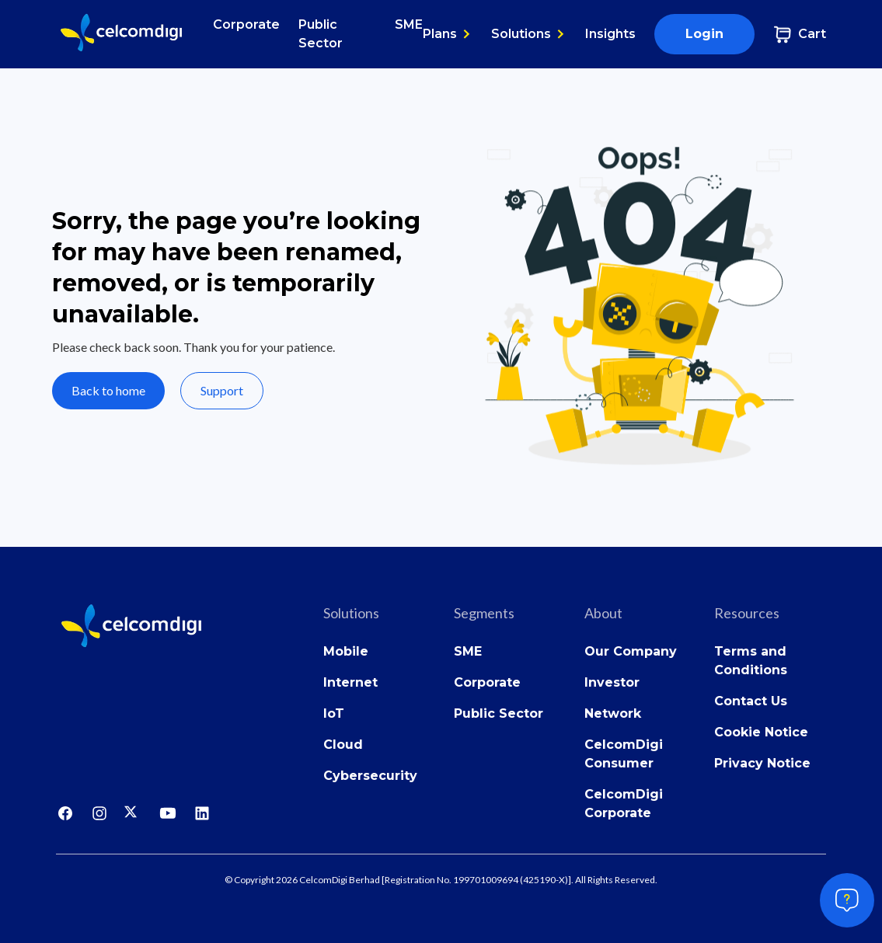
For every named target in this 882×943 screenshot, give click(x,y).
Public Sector (320, 33)
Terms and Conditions (750, 660)
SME (409, 24)
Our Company (630, 651)
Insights (610, 33)
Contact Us (750, 701)
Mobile (345, 651)
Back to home (108, 390)
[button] (447, 34)
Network (612, 713)
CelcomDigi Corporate (623, 803)
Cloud (343, 744)
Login (704, 33)
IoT (333, 713)
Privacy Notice (762, 763)
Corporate (246, 24)
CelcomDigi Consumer (623, 754)
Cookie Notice (761, 732)
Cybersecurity (370, 775)
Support (221, 390)
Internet (350, 682)
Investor (612, 682)
